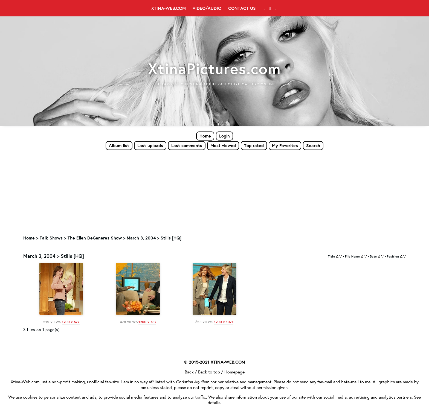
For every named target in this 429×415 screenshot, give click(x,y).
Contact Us (242, 8)
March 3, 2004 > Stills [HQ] (154, 238)
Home (205, 136)
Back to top (209, 371)
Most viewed (223, 145)
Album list (119, 145)
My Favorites (285, 145)
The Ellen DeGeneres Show (95, 238)
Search (313, 145)
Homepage (234, 371)
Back (189, 371)
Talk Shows (51, 238)
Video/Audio (207, 8)
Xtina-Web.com (168, 8)
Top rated (254, 145)
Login (224, 136)
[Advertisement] (214, 191)
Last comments (186, 145)
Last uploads (150, 145)
